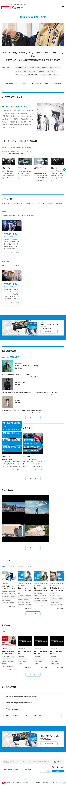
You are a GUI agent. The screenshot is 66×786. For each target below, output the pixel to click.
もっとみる (35, 613)
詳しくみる (35, 418)
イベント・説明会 (46, 771)
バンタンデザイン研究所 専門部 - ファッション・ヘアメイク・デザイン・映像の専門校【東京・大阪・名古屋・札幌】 (27, 762)
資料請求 (59, 771)
